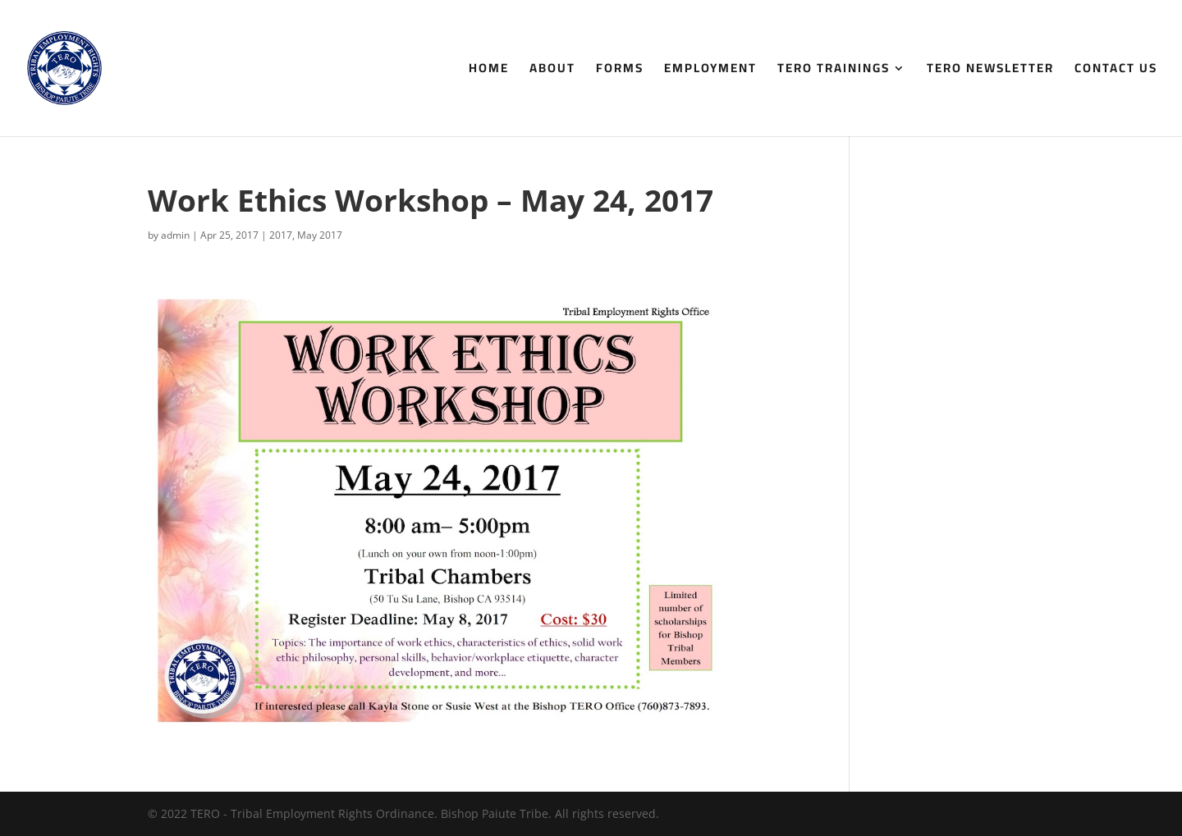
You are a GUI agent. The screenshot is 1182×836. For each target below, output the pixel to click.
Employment (710, 71)
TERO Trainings (833, 71)
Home (489, 71)
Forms (620, 71)
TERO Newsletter (990, 71)
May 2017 (319, 235)
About (552, 71)
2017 (280, 235)
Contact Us (1115, 71)
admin (175, 235)
